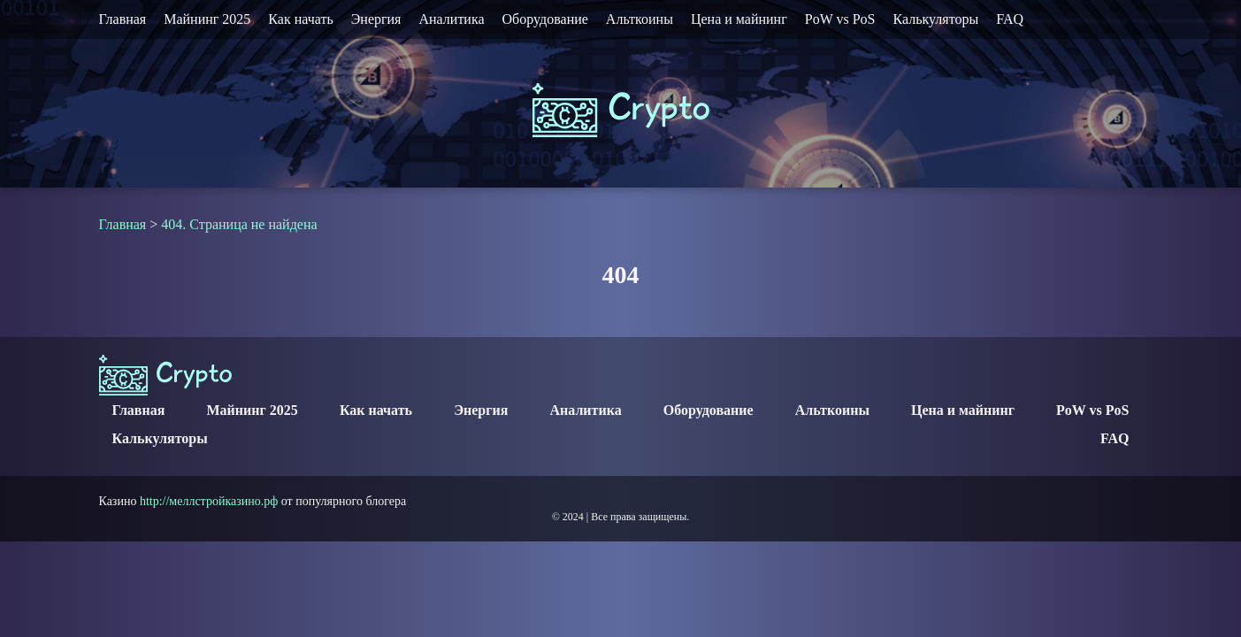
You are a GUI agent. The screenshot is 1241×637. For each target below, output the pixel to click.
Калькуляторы (935, 19)
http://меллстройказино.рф (209, 501)
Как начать (300, 19)
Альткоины (639, 19)
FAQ (1009, 19)
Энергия (376, 19)
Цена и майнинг (739, 19)
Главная (123, 19)
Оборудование (545, 19)
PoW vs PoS (840, 19)
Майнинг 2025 (207, 19)
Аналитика (451, 19)
